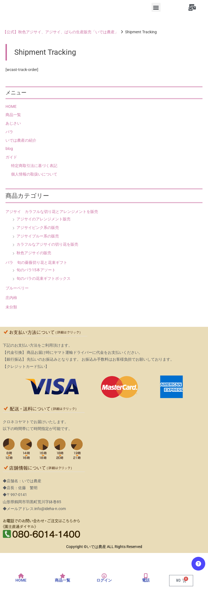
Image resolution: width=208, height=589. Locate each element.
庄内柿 (11, 297)
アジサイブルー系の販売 (38, 236)
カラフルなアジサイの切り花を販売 (47, 244)
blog (9, 148)
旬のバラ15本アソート (36, 270)
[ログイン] (104, 576)
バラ (9, 132)
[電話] (145, 576)
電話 (146, 580)
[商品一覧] (62, 576)
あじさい (13, 123)
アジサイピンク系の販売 (38, 227)
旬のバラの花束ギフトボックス (44, 278)
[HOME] (20, 576)
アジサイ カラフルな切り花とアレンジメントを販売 (52, 211)
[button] (156, 7)
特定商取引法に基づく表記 (34, 165)
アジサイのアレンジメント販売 (44, 219)
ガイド (11, 157)
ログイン (104, 580)
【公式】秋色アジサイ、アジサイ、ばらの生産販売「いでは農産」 (60, 32)
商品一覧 (13, 115)
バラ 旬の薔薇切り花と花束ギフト (36, 262)
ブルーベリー (17, 288)
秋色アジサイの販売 (34, 253)
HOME (11, 106)
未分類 (11, 307)
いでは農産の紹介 (21, 140)
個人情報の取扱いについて (34, 174)
